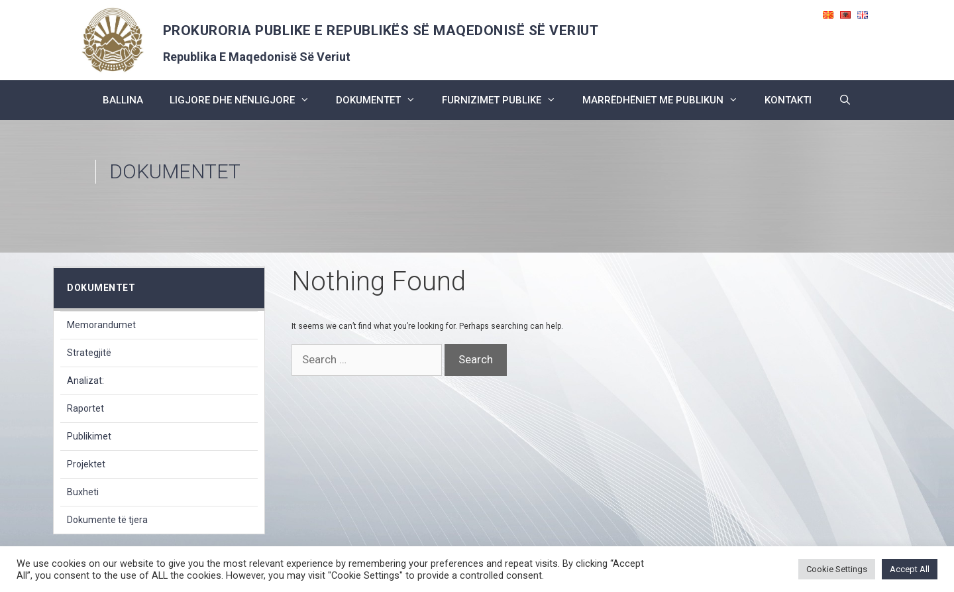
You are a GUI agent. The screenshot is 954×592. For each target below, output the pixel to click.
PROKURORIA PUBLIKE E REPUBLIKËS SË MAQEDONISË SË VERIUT (381, 30)
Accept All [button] (909, 569)
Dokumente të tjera (107, 519)
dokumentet (382, 100)
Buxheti (83, 492)
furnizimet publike (505, 100)
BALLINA (123, 100)
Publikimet (89, 436)
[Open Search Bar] (844, 100)
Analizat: (85, 380)
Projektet (86, 464)
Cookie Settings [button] (836, 569)
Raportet (85, 408)
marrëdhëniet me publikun (666, 100)
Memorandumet (101, 325)
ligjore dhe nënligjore (246, 100)
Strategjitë (89, 352)
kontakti (788, 100)
